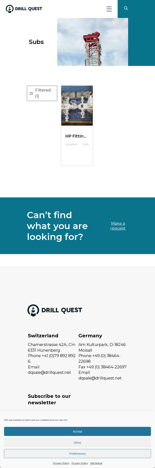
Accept (77, 431)
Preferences (77, 453)
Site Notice (96, 463)
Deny (77, 442)
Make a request (118, 226)
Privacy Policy (61, 463)
